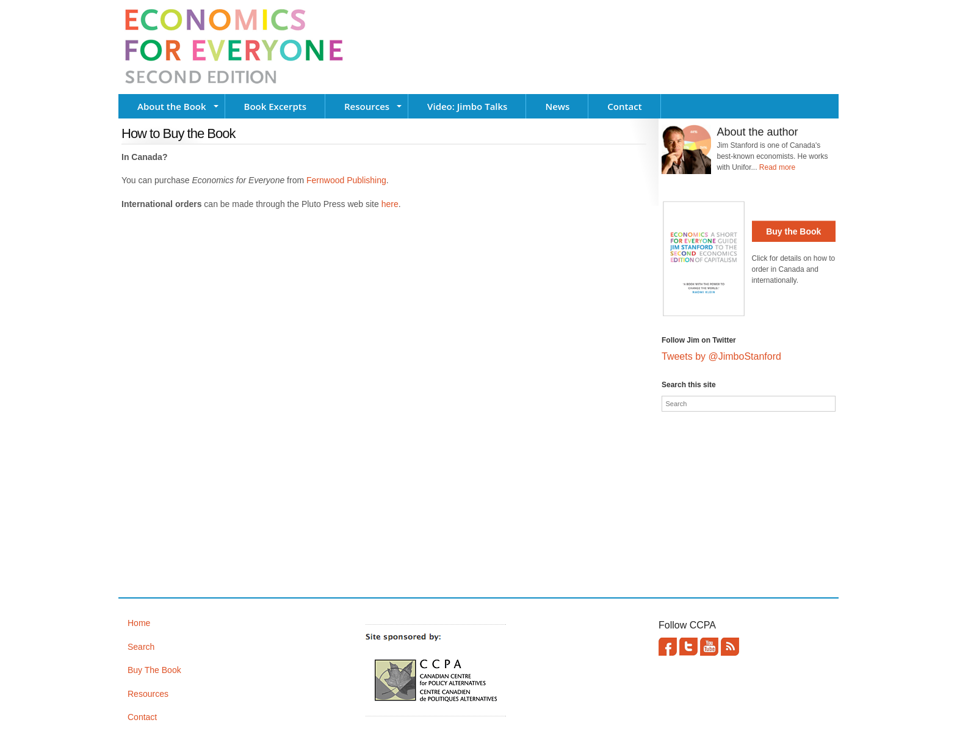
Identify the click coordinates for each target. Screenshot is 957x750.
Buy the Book (793, 231)
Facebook (668, 647)
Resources (366, 106)
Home (139, 623)
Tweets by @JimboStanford (721, 356)
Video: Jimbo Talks (467, 106)
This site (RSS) (730, 647)
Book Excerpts (275, 106)
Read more (777, 167)
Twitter (688, 647)
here (390, 204)
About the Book (171, 106)
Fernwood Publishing (346, 180)
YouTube (709, 647)
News (557, 106)
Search (141, 647)
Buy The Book (154, 670)
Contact (624, 106)
